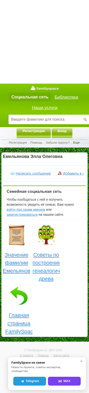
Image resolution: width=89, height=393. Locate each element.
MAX (64, 381)
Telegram (29, 381)
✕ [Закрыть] (81, 361)
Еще (76, 142)
